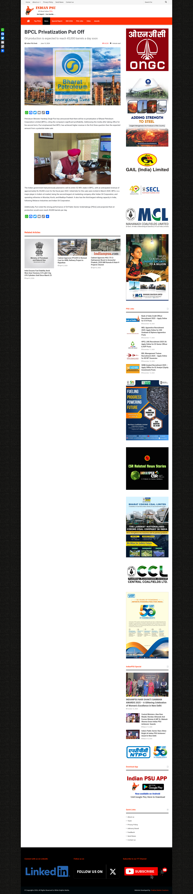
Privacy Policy (48, 2)
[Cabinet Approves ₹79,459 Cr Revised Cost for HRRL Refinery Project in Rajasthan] (72, 247)
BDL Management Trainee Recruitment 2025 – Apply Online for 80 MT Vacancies (154, 355)
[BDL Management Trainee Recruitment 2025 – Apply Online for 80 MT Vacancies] (133, 357)
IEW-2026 (69, 21)
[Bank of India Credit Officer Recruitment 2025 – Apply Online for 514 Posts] (133, 319)
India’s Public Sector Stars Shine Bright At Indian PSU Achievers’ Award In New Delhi (153, 733)
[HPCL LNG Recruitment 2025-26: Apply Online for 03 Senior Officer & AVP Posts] (133, 345)
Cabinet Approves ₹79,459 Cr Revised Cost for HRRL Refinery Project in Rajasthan (72, 260)
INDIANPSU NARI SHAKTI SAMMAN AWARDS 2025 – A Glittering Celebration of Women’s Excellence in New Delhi (146, 702)
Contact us (70, 2)
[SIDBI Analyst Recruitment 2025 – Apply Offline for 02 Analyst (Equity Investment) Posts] (133, 368)
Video (89, 21)
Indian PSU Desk (31, 43)
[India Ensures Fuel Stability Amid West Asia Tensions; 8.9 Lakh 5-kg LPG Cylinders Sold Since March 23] (39, 253)
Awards (97, 21)
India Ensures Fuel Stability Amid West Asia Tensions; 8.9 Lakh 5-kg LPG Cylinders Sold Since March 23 (38, 273)
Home (28, 2)
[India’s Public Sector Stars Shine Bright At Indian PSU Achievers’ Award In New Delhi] (133, 734)
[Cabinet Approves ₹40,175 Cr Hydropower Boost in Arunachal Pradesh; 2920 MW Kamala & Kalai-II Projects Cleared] (106, 247)
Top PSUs (37, 21)
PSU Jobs (79, 21)
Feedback (131, 832)
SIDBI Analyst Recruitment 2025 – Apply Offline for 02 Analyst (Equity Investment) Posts (154, 367)
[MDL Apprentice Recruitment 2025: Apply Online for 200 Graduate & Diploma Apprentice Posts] (133, 331)
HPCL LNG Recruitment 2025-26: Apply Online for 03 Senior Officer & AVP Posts (154, 344)
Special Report (57, 21)
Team (130, 821)
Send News (60, 2)
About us (35, 2)
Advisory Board (133, 828)
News (46, 21)
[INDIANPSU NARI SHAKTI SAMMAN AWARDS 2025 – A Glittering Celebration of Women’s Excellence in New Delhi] (147, 685)
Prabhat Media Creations (160, 890)
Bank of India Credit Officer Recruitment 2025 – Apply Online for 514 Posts (154, 318)
